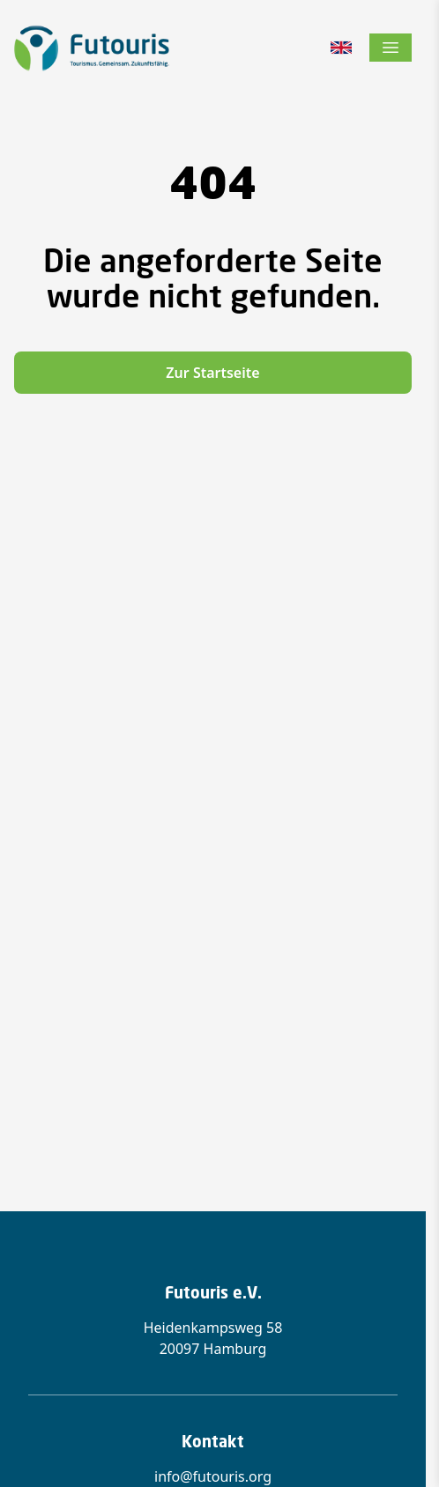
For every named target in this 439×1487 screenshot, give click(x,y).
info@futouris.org (213, 1476)
